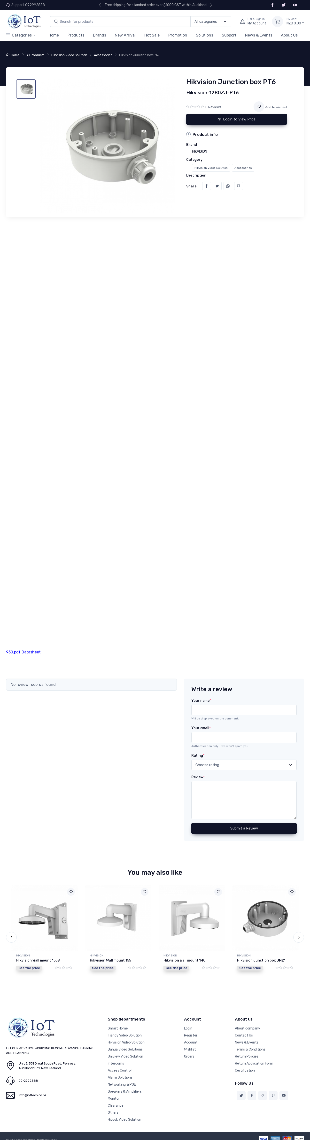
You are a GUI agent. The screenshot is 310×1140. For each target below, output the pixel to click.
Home (53, 35)
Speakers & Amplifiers (125, 1087)
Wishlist (190, 1045)
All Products (35, 55)
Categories (19, 35)
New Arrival (125, 35)
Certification (245, 1066)
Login (188, 1024)
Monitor (114, 1094)
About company (247, 1024)
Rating (197, 756)
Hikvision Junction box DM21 (261, 960)
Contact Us (244, 1031)
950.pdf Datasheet (23, 652)
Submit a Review (244, 828)
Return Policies (246, 1052)
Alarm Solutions (120, 1073)
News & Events (258, 35)
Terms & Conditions (250, 1045)
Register (190, 1031)
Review (198, 777)
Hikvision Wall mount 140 (184, 960)
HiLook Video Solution (124, 1115)
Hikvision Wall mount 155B (38, 960)
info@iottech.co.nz (32, 1090)
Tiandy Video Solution (125, 1031)
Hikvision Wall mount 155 (110, 960)
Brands (99, 35)
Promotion (177, 35)
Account (191, 1038)
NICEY (53, 1135)
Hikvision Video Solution (69, 55)
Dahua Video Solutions (125, 1045)
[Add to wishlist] (259, 106)
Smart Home (118, 1024)
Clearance (116, 1101)
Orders (189, 1052)
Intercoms (116, 1059)
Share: (191, 186)
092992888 (35, 5)
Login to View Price (237, 119)
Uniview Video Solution (125, 1052)
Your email (201, 728)
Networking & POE (122, 1080)
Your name (201, 701)
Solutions (204, 35)
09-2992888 (28, 1076)
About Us (289, 35)
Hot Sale (152, 35)
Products (76, 35)
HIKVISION (23, 955)
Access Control (120, 1066)
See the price (29, 968)
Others (113, 1108)
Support (229, 35)
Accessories (103, 55)
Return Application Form (254, 1059)
